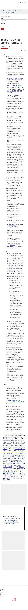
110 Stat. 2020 (9, 457)
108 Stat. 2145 (21, 453)
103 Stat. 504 (20, 440)
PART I (19, 11)
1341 (17, 80)
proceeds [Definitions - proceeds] (12, 100)
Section (3, 23)
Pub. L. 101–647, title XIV (9, 442)
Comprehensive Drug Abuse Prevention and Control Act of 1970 (15, 401)
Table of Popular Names (10, 520)
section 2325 (14, 359)
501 (15, 89)
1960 (7, 61)
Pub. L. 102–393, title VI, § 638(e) (14, 445)
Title (2, 18)
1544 (17, 265)
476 (8, 87)
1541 (8, 265)
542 (22, 89)
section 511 (12, 208)
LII (3, 11)
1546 (22, 265)
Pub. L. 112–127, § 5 (13, 478)
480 (18, 87)
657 (19, 78)
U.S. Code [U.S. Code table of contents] (8, 11)
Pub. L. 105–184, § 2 (10, 460)
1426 (19, 263)
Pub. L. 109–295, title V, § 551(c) (13, 470)
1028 (18, 91)
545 (8, 91)
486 (8, 89)
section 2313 (12, 230)
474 (21, 86)
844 (15, 91)
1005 (21, 78)
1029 (21, 91)
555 (10, 91)
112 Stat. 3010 (9, 463)
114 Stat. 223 (13, 465)
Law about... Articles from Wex (12, 518)
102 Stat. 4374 (9, 439)
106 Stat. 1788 (10, 447)
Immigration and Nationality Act (15, 262)
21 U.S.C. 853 (9, 403)
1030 (8, 92)
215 (14, 78)
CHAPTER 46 (7, 12)
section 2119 (12, 220)
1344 (8, 81)
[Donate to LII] (21, 2)
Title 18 (14, 11)
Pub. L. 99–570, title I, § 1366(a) (14, 434)
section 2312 (12, 224)
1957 (21, 60)
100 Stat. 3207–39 (11, 435)
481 (20, 87)
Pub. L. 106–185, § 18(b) (19, 463)
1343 (20, 80)
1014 (14, 80)
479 (15, 87)
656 (16, 78)
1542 (11, 265)
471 (14, 86)
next (25, 50)
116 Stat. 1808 (15, 470)
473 (19, 86)
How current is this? (9, 523)
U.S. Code (4, 47)
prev (22, 50)
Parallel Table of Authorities (11, 522)
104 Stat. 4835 (21, 444)
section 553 (12, 214)
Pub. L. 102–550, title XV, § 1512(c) (14, 449)
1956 (18, 60)
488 (13, 89)
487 (10, 89)
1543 (14, 265)
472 (16, 86)
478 (13, 87)
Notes (10, 47)
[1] (21, 145)
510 (20, 89)
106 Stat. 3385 (18, 448)
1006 (8, 80)
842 (13, 91)
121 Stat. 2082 (17, 475)
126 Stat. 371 (6, 480)
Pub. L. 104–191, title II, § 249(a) (10, 455)
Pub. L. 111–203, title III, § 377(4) (14, 475)
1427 (22, 263)
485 (22, 87)
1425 (16, 263)
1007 (11, 80)
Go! (2, 29)
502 (18, 89)
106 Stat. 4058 (6, 452)
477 (10, 87)
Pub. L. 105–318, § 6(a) (13, 462)
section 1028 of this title (14, 269)
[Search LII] (23, 2)
